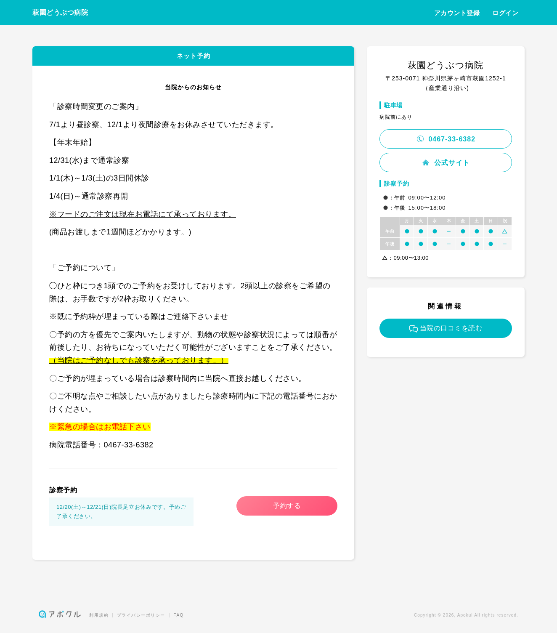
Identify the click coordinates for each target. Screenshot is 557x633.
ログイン (505, 12)
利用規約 (99, 615)
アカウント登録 (457, 12)
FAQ (178, 615)
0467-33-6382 (445, 139)
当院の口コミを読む (446, 328)
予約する (287, 505)
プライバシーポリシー (141, 615)
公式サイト (445, 162)
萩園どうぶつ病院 (60, 12)
